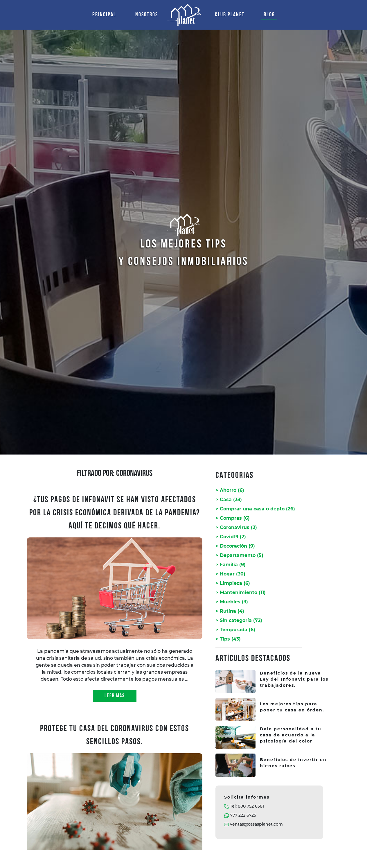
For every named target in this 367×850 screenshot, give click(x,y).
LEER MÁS (115, 696)
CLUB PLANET (229, 15)
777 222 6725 (243, 815)
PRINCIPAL (105, 14)
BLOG (269, 15)
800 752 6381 (251, 806)
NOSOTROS (146, 15)
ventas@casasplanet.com (256, 824)
